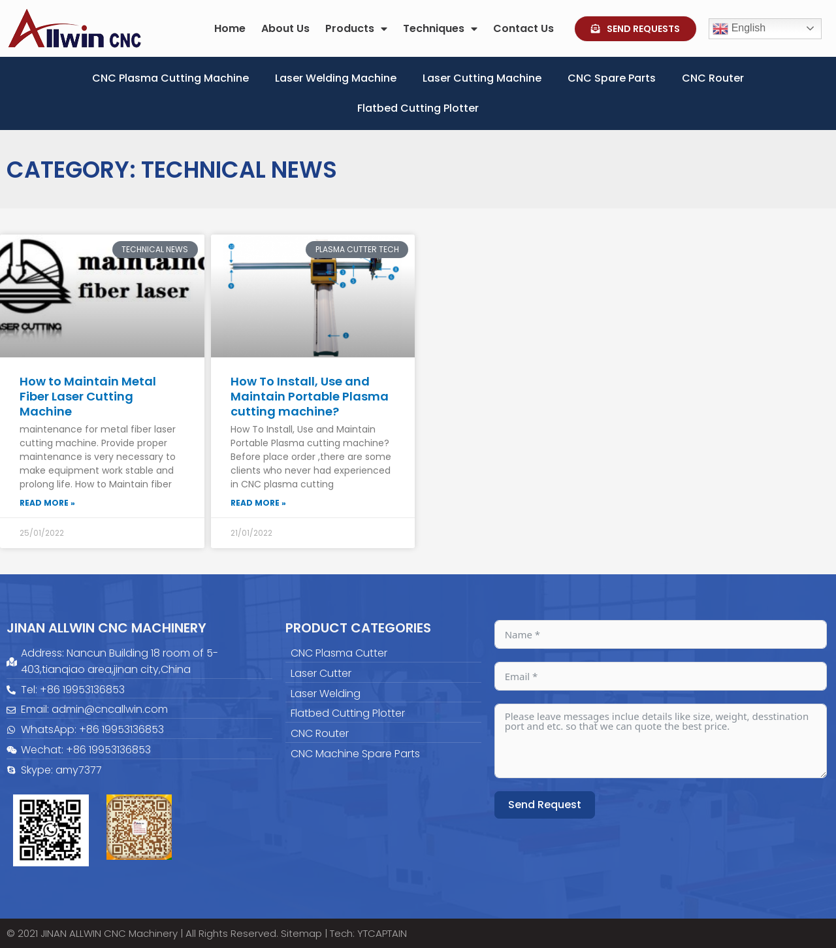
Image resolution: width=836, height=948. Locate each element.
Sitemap (301, 933)
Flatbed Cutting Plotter (418, 108)
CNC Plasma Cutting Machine (170, 78)
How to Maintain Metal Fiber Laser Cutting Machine (88, 396)
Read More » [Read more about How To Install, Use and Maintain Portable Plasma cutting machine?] (258, 502)
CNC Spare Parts (612, 78)
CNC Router (713, 78)
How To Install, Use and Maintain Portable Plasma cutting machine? (310, 396)
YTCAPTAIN (382, 933)
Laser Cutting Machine (482, 78)
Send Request (544, 804)
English (739, 29)
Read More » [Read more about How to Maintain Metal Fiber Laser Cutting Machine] (47, 502)
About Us (285, 28)
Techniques (440, 29)
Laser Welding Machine (335, 78)
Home (230, 28)
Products (356, 29)
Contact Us (523, 28)
